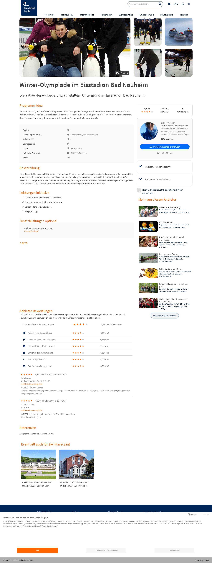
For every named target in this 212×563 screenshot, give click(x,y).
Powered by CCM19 (202, 560)
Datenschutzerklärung (24, 560)
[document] (106, 531)
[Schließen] (208, 514)
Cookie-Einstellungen (106, 550)
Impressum (8, 560)
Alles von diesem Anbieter (164, 315)
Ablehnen (174, 550)
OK (37, 550)
